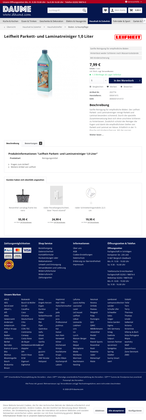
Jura (57, 315)
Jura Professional (61, 321)
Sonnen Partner (114, 341)
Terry (127, 309)
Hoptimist (60, 299)
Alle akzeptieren (116, 410)
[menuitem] (67, 10)
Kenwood (60, 338)
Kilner (58, 341)
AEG (6, 302)
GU (40, 348)
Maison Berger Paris (80, 340)
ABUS (6, 299)
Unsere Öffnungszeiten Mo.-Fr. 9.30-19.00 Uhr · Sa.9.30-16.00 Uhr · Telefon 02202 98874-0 (44, 2)
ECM (23, 358)
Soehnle (111, 335)
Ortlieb (93, 305)
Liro (75, 328)
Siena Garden (113, 322)
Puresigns (94, 319)
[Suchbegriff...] (67, 10)
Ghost (41, 335)
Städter (110, 354)
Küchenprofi (61, 361)
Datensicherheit (46, 251)
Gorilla (42, 341)
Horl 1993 (60, 302)
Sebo (109, 315)
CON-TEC (25, 328)
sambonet (112, 299)
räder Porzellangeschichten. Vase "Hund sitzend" (56, 209)
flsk (40, 322)
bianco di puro (11, 348)
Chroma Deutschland (27, 317)
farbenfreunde (45, 315)
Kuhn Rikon (61, 358)
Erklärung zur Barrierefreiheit (86, 261)
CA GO (24, 305)
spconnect (112, 345)
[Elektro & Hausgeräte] (76, 21)
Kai (57, 328)
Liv (74, 332)
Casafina (25, 309)
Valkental (129, 322)
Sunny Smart (113, 358)
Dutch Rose (26, 354)
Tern (127, 305)
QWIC (92, 325)
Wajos (127, 338)
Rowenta (94, 351)
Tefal (127, 302)
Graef (41, 345)
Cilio (23, 322)
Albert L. (8, 309)
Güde (41, 354)
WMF (127, 345)
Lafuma (76, 299)
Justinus (59, 325)
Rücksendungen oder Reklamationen (48, 259)
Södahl (128, 299)
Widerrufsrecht (46, 274)
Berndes (8, 345)
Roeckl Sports (96, 341)
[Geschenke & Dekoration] (51, 21)
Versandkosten (66, 383)
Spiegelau (112, 348)
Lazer (75, 309)
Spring (110, 351)
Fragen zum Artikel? (18, 164)
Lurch (75, 335)
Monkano (77, 354)
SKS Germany (113, 328)
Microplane (78, 348)
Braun (7, 368)
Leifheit (76, 315)
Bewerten (126, 86)
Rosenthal (94, 345)
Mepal (76, 345)
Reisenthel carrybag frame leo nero (23, 209)
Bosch (7, 361)
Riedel (93, 335)
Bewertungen (33, 143)
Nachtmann (78, 361)
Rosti (92, 348)
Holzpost (43, 361)
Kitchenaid (61, 345)
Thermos (129, 312)
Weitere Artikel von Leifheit (22, 167)
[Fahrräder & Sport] (122, 21)
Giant (41, 338)
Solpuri (110, 338)
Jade (58, 312)
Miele (75, 351)
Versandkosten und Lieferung (52, 267)
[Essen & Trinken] (29, 21)
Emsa (41, 299)
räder (92, 354)
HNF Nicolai (44, 358)
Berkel (7, 341)
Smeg (110, 332)
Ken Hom (60, 335)
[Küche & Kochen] (10, 21)
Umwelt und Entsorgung (50, 264)
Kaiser (59, 332)
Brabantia (8, 364)
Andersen (8, 322)
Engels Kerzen (45, 302)
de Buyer (25, 341)
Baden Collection (8, 337)
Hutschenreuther (64, 305)
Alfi (5, 312)
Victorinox (129, 328)
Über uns (77, 248)
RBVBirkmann (96, 328)
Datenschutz (79, 258)
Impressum (78, 264)
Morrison (77, 358)
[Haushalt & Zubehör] (100, 21)
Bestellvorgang (45, 248)
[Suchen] (84, 10)
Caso (23, 312)
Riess (92, 338)
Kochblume (61, 351)
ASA (6, 332)
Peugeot (94, 312)
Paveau (93, 309)
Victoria (128, 325)
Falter (41, 312)
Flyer (41, 325)
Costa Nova (26, 338)
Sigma (110, 325)
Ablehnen (99, 410)
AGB (75, 251)
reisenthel (95, 332)
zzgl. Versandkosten (105, 71)
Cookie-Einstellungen (82, 254)
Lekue (75, 319)
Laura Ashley (79, 302)
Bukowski (25, 299)
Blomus (7, 354)
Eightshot (25, 364)
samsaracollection (115, 302)
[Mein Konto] (118, 10)
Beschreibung (12, 143)
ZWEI (127, 354)
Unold (127, 319)
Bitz (6, 351)
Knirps (59, 348)
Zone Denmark (131, 351)
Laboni (59, 364)
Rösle (92, 361)
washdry (129, 341)
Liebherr (77, 325)
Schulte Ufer (113, 309)
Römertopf (95, 358)
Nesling (76, 364)
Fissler (41, 319)
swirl (109, 361)
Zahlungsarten (45, 277)
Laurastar (77, 305)
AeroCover (9, 305)
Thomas (128, 315)
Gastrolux (43, 328)
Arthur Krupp (10, 328)
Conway (24, 335)
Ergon (41, 305)
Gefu (41, 332)
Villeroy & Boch (131, 332)
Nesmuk (94, 299)
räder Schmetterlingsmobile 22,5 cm (90, 209)
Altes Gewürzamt (9, 317)
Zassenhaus (130, 348)
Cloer (23, 325)
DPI (22, 351)
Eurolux (42, 309)
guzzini (42, 351)
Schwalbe (111, 312)
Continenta (26, 332)
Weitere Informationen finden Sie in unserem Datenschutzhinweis (42, 414)
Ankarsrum (9, 325)
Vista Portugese (132, 335)
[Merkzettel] (105, 10)
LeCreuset (77, 312)
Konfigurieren (135, 410)
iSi (57, 309)
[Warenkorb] (135, 10)
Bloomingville (10, 358)
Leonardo (77, 322)
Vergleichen (96, 86)
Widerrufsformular (47, 271)
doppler (25, 348)
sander (110, 305)
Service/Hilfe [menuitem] (132, 1)
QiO (92, 322)
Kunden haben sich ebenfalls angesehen (25, 180)
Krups (58, 354)
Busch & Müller (28, 302)
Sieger (110, 319)
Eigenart (25, 361)
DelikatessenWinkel (30, 345)
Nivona (93, 302)
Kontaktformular (46, 254)
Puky (92, 315)
